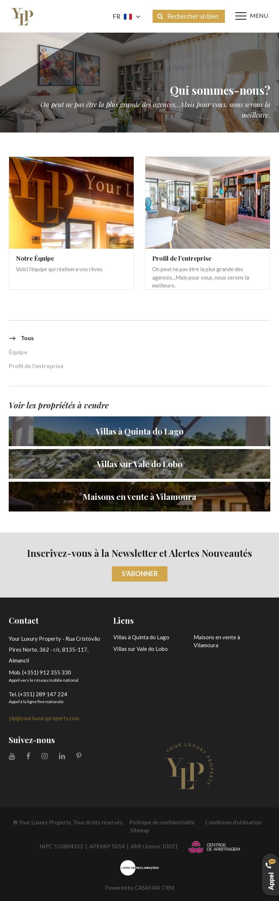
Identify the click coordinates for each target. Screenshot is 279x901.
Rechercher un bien (187, 16)
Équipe (18, 352)
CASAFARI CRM (154, 887)
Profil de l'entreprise (36, 366)
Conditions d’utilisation (233, 822)
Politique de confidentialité (162, 822)
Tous (21, 338)
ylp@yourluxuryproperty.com (44, 718)
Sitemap (139, 830)
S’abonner (140, 574)
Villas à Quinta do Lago (141, 637)
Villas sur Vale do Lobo (140, 648)
